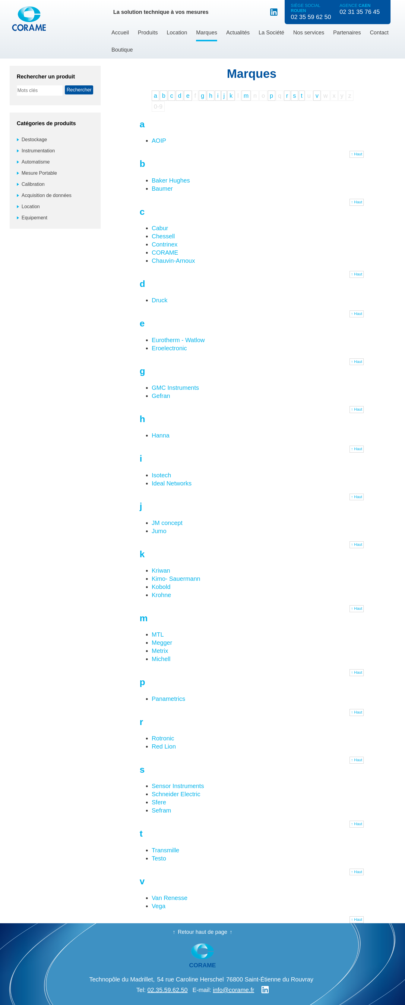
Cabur (160, 228)
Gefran (161, 396)
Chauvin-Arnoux (173, 260)
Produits (148, 33)
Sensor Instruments (178, 786)
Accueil (120, 33)
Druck (159, 300)
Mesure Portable (39, 173)
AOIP (159, 140)
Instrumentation (38, 150)
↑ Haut (356, 154)
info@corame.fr (233, 990)
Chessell (163, 236)
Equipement (34, 217)
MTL (158, 634)
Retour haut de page (202, 932)
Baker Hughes (171, 180)
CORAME (165, 252)
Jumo (159, 531)
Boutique (122, 50)
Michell (161, 659)
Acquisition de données (46, 195)
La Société (271, 33)
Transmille (165, 850)
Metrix (160, 650)
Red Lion (164, 746)
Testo (159, 858)
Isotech (161, 475)
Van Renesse (170, 898)
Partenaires (347, 33)
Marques (206, 33)
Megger (162, 642)
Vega (159, 906)
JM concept (167, 523)
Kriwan (161, 570)
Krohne (161, 595)
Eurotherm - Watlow (178, 340)
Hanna (160, 435)
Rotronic (163, 738)
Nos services (308, 33)
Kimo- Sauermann (176, 578)
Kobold (161, 587)
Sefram (161, 810)
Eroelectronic (169, 348)
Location (177, 33)
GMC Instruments (175, 387)
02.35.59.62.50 (167, 990)
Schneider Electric (176, 794)
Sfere (159, 802)
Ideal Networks (171, 483)
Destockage (34, 139)
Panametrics (168, 698)
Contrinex (165, 244)
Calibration (33, 184)
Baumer (162, 188)
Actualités (238, 33)
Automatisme (36, 161)
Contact (379, 33)
